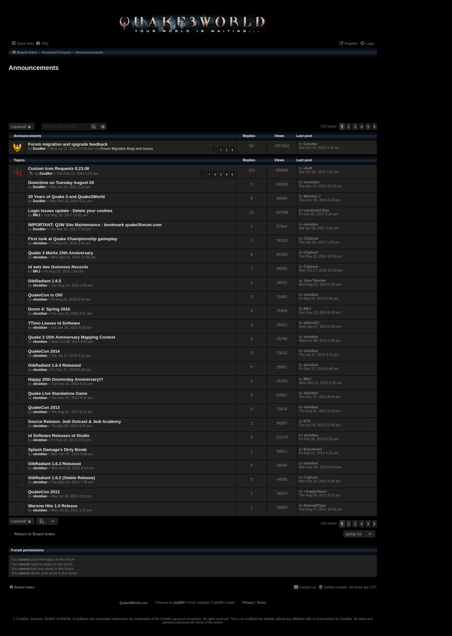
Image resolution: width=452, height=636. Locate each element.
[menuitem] (41, 43)
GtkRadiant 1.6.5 (44, 281)
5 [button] (368, 126)
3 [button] (355, 126)
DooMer (39, 148)
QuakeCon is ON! (45, 295)
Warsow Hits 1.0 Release (52, 505)
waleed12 (311, 323)
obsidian (311, 224)
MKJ (36, 215)
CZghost (311, 238)
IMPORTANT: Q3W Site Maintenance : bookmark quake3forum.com (94, 224)
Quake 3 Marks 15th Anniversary (60, 252)
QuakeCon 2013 (44, 407)
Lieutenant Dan (316, 210)
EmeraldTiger (315, 505)
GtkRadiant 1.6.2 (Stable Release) (61, 477)
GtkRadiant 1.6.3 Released (54, 463)
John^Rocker (315, 280)
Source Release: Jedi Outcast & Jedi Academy (74, 421)
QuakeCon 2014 (44, 351)
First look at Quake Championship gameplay (72, 238)
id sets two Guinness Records (58, 266)
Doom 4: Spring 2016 (49, 309)
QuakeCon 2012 (44, 491)
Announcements (34, 67)
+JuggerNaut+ (315, 491)
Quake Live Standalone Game (57, 393)
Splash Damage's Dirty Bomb (57, 449)
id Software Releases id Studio (59, 435)
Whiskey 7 (312, 196)
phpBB (178, 602)
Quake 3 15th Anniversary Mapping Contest (71, 337)
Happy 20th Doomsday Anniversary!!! (65, 379)
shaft (308, 168)
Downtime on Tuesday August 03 (61, 182)
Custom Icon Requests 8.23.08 (58, 168)
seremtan (311, 182)
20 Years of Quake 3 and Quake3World (66, 196)
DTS (307, 421)
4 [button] (362, 126)
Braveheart (313, 449)
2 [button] (348, 126)
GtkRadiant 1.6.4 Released (54, 365)
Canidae (310, 144)
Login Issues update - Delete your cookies (70, 210)
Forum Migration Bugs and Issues (126, 148)
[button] (374, 126)
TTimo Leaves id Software (54, 323)
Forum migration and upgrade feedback (67, 144)
